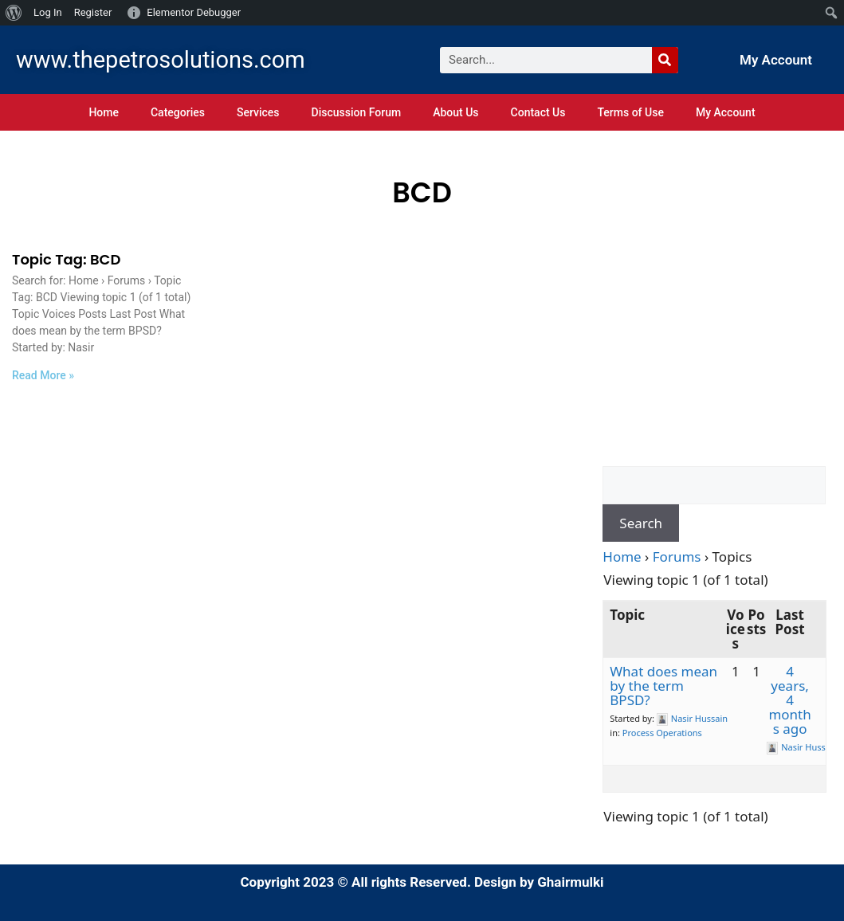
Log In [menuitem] (47, 12)
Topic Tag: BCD (66, 259)
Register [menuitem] (93, 12)
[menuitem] (14, 12)
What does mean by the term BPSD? (663, 685)
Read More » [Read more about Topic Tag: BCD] (43, 375)
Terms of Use (630, 112)
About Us (455, 112)
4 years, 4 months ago (789, 700)
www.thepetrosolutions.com (160, 59)
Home (103, 112)
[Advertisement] (714, 358)
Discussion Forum (357, 112)
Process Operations (662, 733)
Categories (178, 112)
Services (258, 112)
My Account (776, 60)
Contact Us (538, 112)
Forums (677, 556)
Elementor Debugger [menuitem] (194, 12)
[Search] (665, 60)
